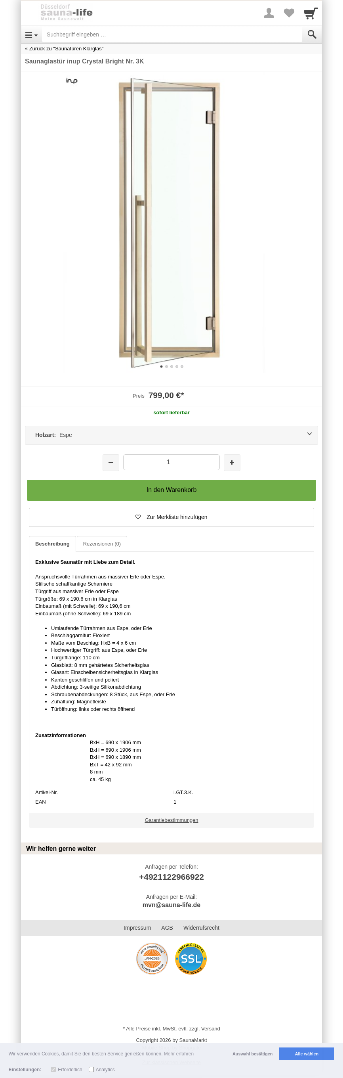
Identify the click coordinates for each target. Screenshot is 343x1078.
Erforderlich (70, 1069)
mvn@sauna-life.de (171, 905)
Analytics (105, 1069)
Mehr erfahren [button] (179, 1054)
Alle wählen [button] (306, 1053)
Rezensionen (102, 544)
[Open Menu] (31, 34)
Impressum (137, 928)
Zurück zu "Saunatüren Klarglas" (66, 49)
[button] (171, 517)
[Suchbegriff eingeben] (172, 34)
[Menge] (171, 462)
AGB (167, 928)
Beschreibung (52, 544)
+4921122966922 (171, 876)
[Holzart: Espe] (171, 435)
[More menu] (269, 13)
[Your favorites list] (289, 13)
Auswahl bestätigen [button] (252, 1053)
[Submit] (312, 34)
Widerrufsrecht (201, 928)
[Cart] (311, 13)
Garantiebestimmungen (171, 820)
